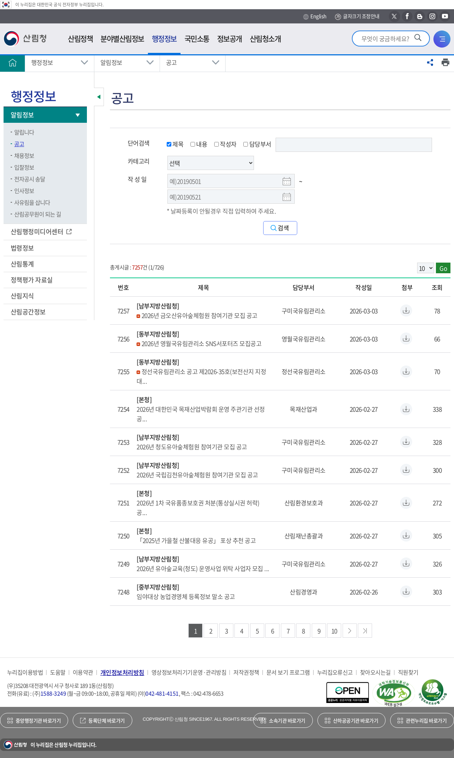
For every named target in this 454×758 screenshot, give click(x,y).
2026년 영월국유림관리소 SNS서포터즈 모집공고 (201, 343)
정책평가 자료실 (32, 280)
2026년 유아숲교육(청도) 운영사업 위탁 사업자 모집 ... (203, 568)
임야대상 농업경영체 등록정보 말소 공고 (186, 596)
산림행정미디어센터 (38, 231)
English (314, 16)
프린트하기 (445, 62)
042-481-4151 (162, 693)
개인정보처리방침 (122, 672)
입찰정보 (24, 167)
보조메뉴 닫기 (99, 97)
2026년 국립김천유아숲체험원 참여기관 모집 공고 (197, 474)
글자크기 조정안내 (357, 16)
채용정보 (24, 155)
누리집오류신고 (335, 672)
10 (334, 630)
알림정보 (111, 62)
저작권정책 (246, 672)
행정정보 (42, 62)
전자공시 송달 (29, 179)
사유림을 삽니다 (32, 202)
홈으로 (12, 62)
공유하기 (430, 62)
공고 (171, 62)
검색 (283, 228)
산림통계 (23, 264)
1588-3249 (53, 693)
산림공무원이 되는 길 (37, 214)
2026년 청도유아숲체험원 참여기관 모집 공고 (192, 446)
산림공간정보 (29, 312)
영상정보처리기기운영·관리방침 (188, 672)
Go (443, 268)
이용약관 (83, 672)
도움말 (57, 672)
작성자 (225, 143)
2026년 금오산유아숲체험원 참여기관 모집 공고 (200, 315)
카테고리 (139, 161)
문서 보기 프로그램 (288, 672)
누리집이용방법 (25, 672)
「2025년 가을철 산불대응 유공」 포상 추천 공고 (196, 540)
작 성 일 (137, 179)
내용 (198, 143)
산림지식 (23, 296)
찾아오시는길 (375, 672)
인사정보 (24, 190)
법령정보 (23, 248)
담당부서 (257, 143)
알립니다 (24, 132)
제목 (175, 143)
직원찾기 (408, 672)
